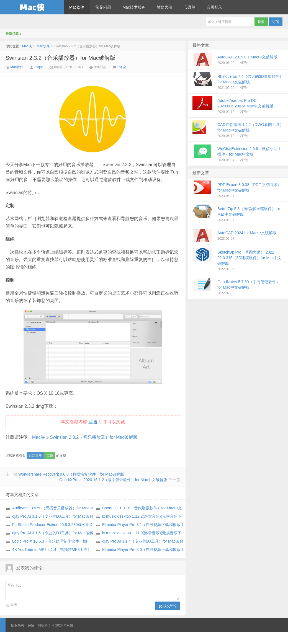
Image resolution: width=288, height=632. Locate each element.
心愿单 (189, 7)
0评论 (121, 67)
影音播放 (35, 456)
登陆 (92, 421)
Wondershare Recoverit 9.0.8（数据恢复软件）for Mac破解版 (71, 474)
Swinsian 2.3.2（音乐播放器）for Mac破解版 (60, 58)
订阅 (275, 22)
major (39, 67)
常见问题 (103, 7)
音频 (49, 456)
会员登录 (214, 7)
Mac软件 (76, 7)
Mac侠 (32, 7)
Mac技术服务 (133, 7)
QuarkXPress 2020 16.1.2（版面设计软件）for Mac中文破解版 (113, 480)
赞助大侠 (164, 7)
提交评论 (168, 606)
